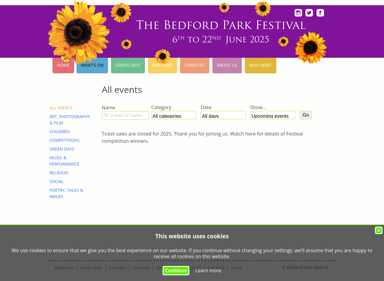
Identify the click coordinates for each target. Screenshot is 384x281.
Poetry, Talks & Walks (66, 193)
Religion (59, 173)
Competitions (65, 140)
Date (206, 107)
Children (60, 131)
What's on (92, 65)
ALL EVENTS (61, 108)
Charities (194, 65)
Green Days (128, 65)
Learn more (208, 270)
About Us (227, 65)
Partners (162, 65)
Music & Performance (65, 161)
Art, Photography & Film (70, 120)
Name (108, 107)
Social (57, 181)
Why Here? (260, 65)
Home (63, 65)
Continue (176, 270)
